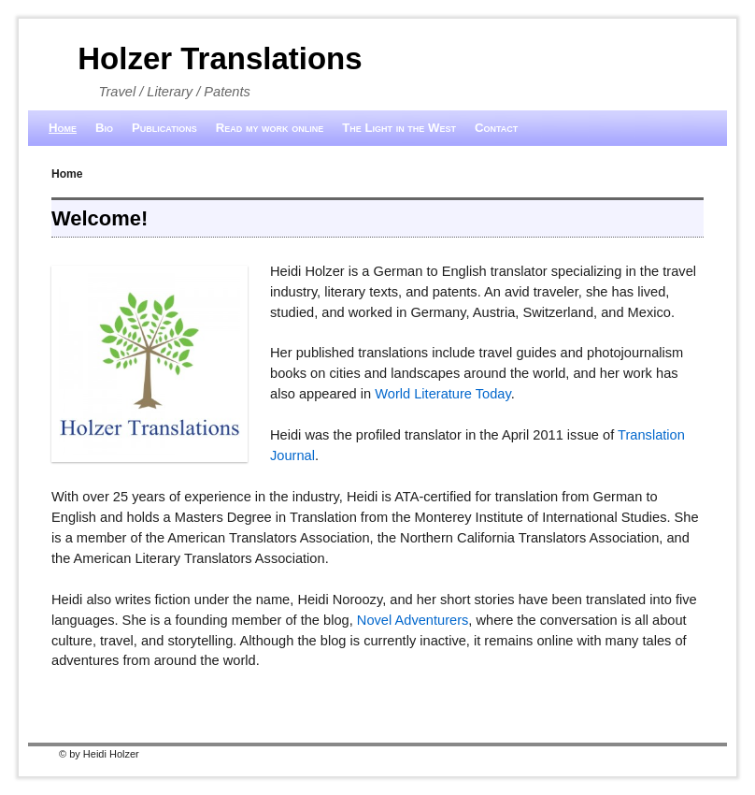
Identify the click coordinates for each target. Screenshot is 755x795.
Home (63, 128)
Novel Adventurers (413, 620)
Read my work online (270, 128)
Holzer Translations (220, 58)
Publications (164, 128)
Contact (496, 128)
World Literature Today (443, 393)
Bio (104, 128)
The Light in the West (399, 128)
